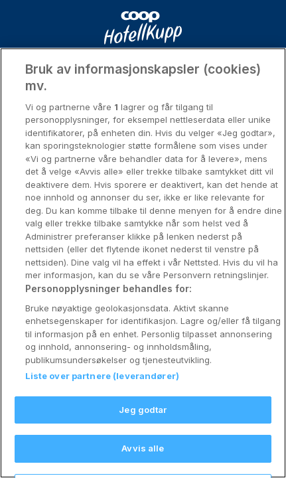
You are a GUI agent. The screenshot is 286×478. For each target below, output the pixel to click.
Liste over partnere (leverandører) (102, 387)
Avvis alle (142, 459)
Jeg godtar (143, 421)
